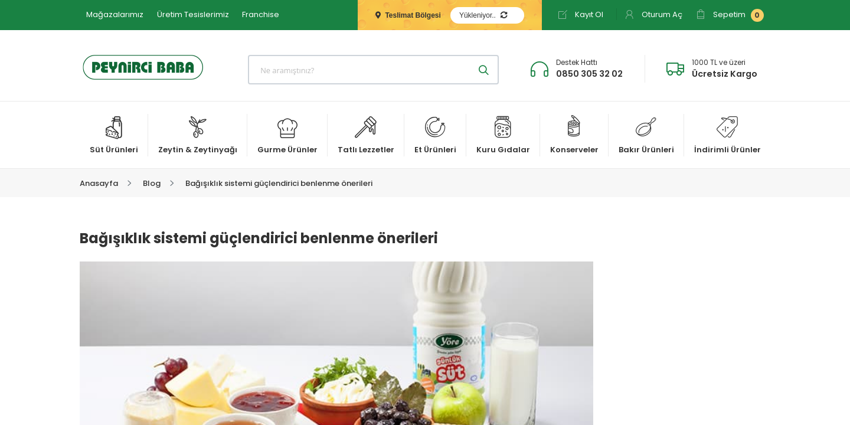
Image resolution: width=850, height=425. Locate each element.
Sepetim (730, 15)
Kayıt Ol (580, 14)
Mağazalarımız (114, 14)
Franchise (260, 14)
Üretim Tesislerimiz (193, 14)
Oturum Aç (653, 14)
